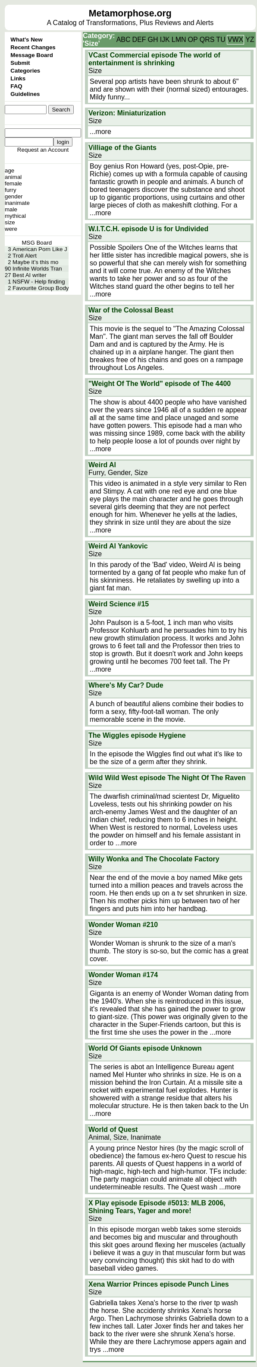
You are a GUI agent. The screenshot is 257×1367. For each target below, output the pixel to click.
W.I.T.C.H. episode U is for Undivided (148, 229)
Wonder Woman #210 (123, 924)
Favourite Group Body (41, 288)
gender (14, 196)
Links (17, 78)
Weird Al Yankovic (118, 546)
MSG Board (37, 242)
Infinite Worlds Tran (37, 268)
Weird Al (102, 464)
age (9, 170)
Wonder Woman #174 (123, 974)
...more (100, 131)
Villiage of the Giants (122, 147)
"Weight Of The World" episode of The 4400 (159, 383)
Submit (20, 63)
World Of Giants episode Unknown (145, 1048)
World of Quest (113, 1129)
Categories (25, 70)
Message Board (31, 55)
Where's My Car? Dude (125, 685)
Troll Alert (25, 255)
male (11, 209)
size (10, 222)
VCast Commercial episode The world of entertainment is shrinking (154, 59)
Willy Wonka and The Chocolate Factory (153, 859)
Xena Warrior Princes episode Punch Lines (158, 1284)
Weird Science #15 (118, 604)
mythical (15, 216)
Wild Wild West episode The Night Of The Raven (167, 777)
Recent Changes (32, 47)
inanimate (17, 203)
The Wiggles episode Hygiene (137, 735)
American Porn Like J (40, 249)
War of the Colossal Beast (130, 310)
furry (10, 190)
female (13, 183)
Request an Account (43, 150)
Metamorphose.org (130, 13)
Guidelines (25, 94)
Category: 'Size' (99, 39)
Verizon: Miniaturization (127, 113)
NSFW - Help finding (39, 281)
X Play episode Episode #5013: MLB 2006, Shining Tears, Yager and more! (156, 1206)
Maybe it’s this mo (35, 262)
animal (13, 177)
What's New (26, 39)
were (11, 229)
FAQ (16, 86)
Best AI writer (30, 275)
